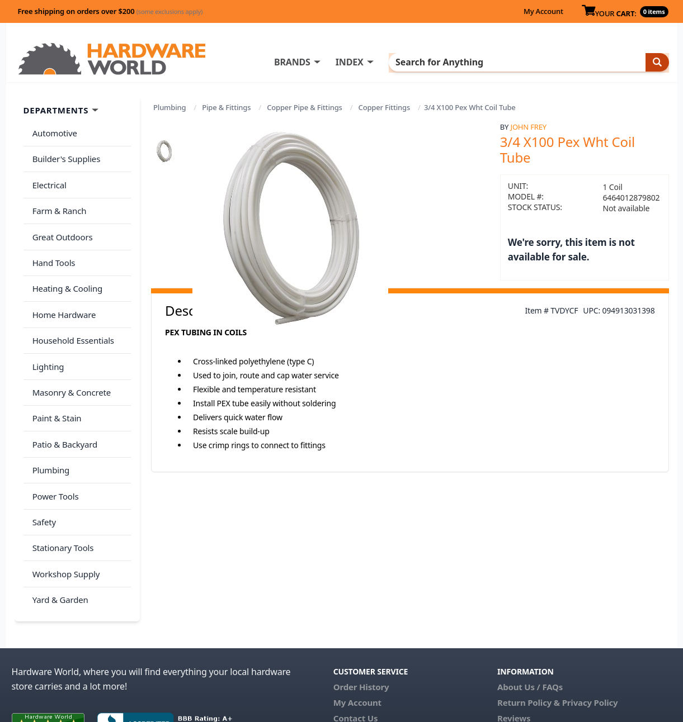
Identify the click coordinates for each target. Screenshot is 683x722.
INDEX (395, 62)
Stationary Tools (61, 484)
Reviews (513, 644)
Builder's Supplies (64, 153)
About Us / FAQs (530, 613)
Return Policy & (528, 629)
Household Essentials (71, 308)
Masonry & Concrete (69, 352)
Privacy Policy (590, 629)
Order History (361, 613)
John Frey (529, 127)
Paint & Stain (54, 373)
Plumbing (169, 107)
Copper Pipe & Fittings (304, 107)
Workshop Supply (64, 506)
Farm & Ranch (57, 197)
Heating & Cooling (65, 263)
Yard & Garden (58, 528)
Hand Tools (51, 241)
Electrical (47, 175)
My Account (543, 11)
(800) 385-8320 (361, 660)
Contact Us (355, 644)
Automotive (52, 131)
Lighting (46, 329)
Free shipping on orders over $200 (110, 11)
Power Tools (53, 440)
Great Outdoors (60, 219)
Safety (42, 462)
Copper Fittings (384, 107)
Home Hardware (62, 285)
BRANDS (337, 62)
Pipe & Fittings (226, 107)
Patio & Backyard (62, 396)
